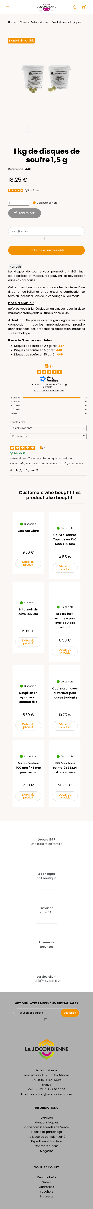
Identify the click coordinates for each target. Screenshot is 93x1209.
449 (60, 354)
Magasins (46, 1151)
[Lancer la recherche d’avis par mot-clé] (84, 436)
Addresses (46, 1187)
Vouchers (46, 1192)
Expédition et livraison (46, 1141)
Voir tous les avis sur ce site (49, 390)
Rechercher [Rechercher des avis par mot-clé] (46, 436)
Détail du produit (28, 563)
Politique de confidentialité (46, 1137)
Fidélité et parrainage (46, 1132)
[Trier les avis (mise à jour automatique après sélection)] (48, 428)
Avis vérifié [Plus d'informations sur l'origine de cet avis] (19, 453)
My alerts (46, 1196)
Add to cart (25, 213)
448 (59, 350)
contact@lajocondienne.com (52, 1094)
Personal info (46, 1177)
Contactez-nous (46, 1146)
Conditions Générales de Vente (46, 1127)
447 (61, 346)
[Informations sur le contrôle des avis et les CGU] (65, 384)
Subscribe (70, 1012)
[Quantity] (18, 203)
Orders (47, 1182)
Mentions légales (46, 1122)
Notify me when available (46, 250)
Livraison (47, 1118)
